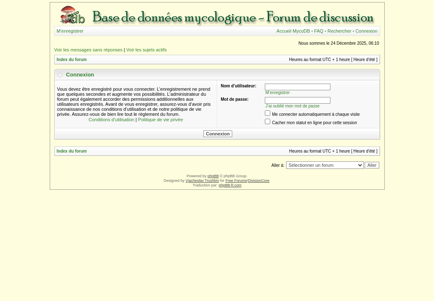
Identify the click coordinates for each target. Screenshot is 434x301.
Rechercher (339, 30)
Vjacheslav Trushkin (202, 181)
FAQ (318, 30)
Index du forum (72, 59)
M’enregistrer (70, 30)
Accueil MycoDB (293, 30)
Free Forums (236, 181)
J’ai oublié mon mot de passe (292, 106)
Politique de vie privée (160, 119)
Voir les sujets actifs (146, 49)
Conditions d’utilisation (111, 119)
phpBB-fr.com (230, 185)
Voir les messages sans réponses (88, 49)
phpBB (213, 176)
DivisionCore (258, 181)
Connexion (366, 30)
